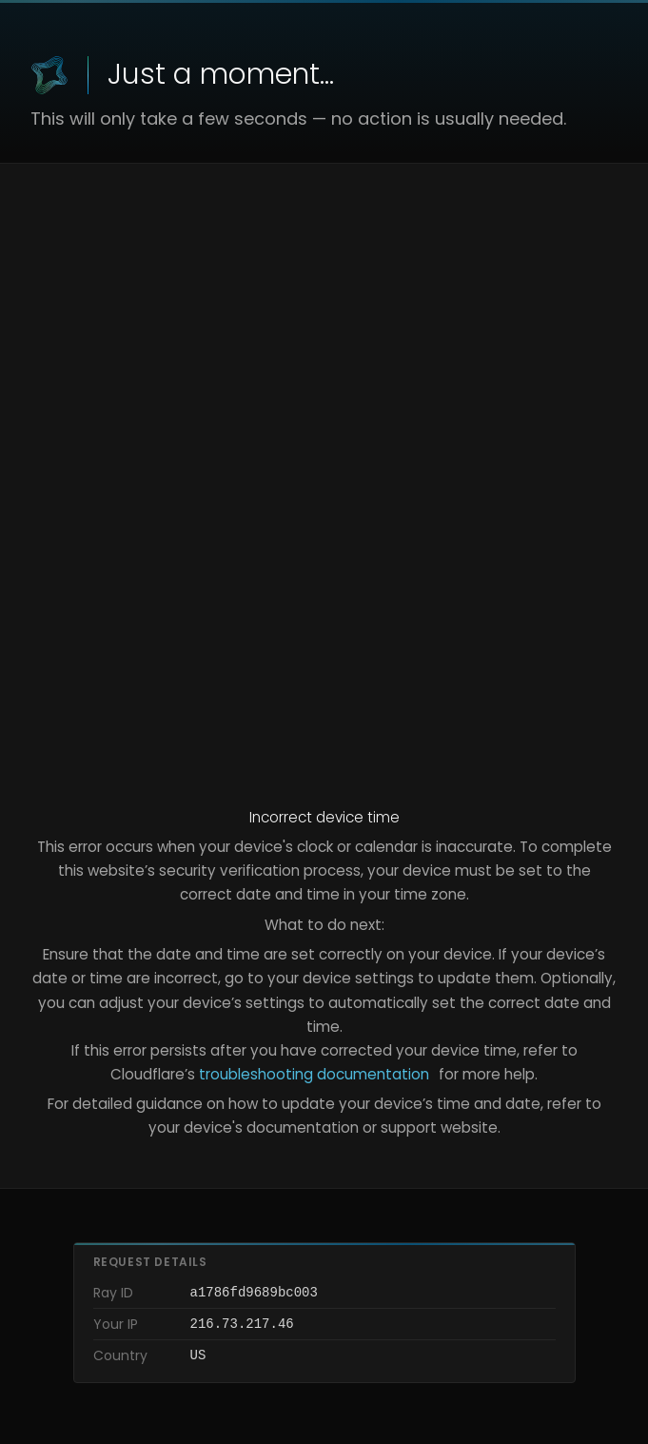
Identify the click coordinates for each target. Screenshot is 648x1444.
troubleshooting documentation (314, 1074)
